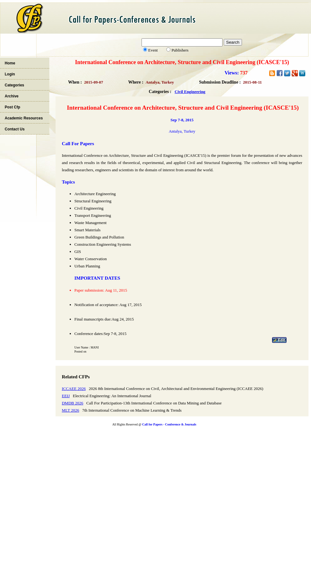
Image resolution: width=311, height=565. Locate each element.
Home (10, 63)
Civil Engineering (190, 91)
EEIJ (66, 395)
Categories (14, 85)
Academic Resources (24, 118)
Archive (12, 96)
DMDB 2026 (72, 403)
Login (10, 74)
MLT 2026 (70, 410)
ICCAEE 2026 (74, 388)
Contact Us (14, 129)
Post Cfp (12, 107)
